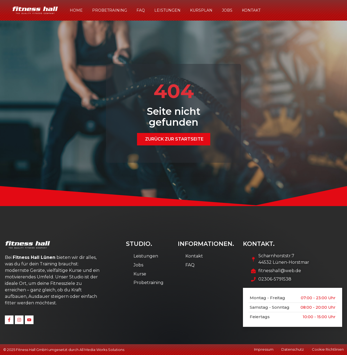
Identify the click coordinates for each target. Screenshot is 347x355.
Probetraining (109, 10)
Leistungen (167, 10)
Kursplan (201, 10)
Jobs (227, 10)
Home (76, 10)
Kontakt (251, 10)
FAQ (140, 10)
